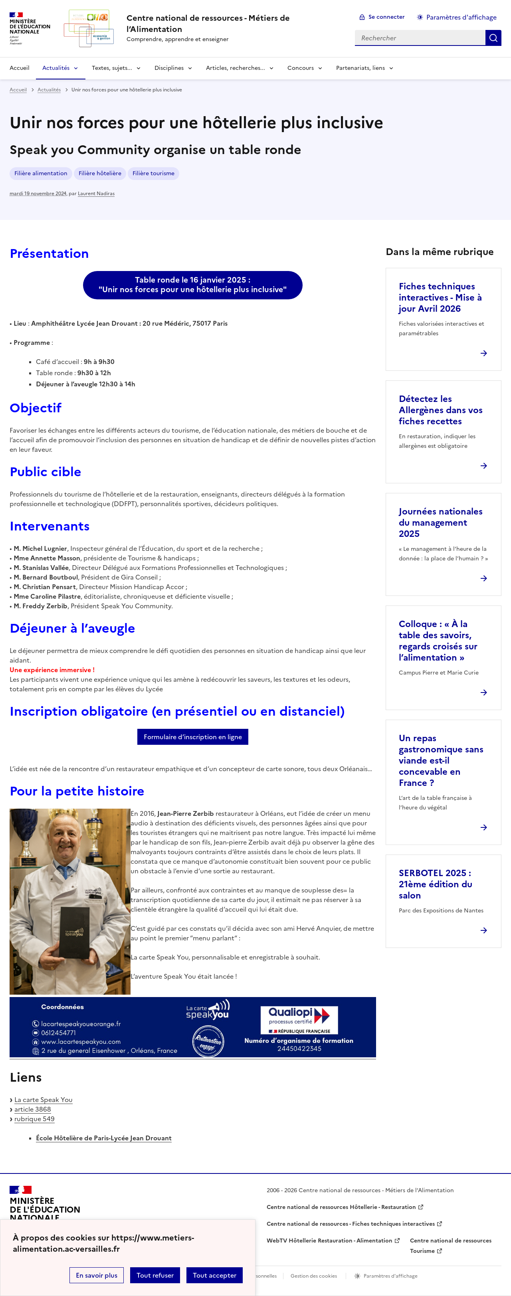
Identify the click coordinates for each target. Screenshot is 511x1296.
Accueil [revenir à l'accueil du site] (20, 68)
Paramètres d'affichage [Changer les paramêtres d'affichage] (461, 17)
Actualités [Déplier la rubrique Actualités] (55, 68)
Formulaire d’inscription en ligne (193, 737)
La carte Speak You (43, 1099)
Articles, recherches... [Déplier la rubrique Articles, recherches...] (235, 68)
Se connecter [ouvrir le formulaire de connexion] (386, 17)
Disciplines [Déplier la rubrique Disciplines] (169, 68)
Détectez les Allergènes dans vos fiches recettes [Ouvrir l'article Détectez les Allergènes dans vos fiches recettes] (441, 410)
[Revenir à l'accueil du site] (45, 1213)
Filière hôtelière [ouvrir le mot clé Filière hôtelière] (100, 173)
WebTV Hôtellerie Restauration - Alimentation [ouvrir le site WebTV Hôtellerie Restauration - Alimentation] (329, 1241)
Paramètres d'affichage (391, 1276)
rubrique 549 (34, 1119)
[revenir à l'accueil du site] (234, 23)
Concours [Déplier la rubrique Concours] (300, 68)
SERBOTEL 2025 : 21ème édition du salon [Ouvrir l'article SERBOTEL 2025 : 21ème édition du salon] (435, 884)
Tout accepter (214, 1275)
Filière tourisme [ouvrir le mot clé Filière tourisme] (153, 173)
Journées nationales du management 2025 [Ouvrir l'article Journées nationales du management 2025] (441, 522)
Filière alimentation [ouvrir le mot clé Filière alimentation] (40, 173)
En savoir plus (96, 1275)
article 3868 (32, 1109)
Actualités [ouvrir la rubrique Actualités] (49, 89)
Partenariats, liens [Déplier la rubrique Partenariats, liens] (360, 68)
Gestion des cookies (314, 1276)
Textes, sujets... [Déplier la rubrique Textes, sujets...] (112, 68)
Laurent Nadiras (96, 193)
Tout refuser (155, 1275)
